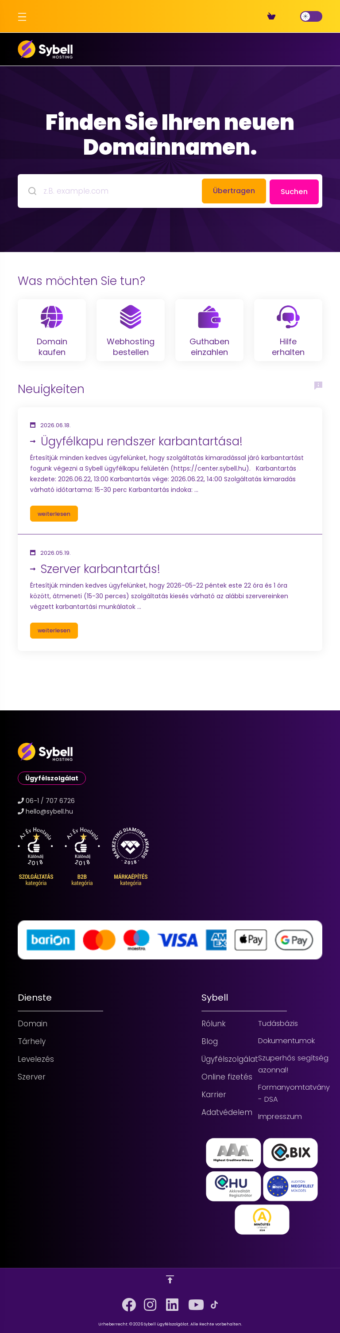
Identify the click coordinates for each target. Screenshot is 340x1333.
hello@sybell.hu (49, 808)
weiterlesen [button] (56, 533)
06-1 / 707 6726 (50, 798)
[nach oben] (170, 1279)
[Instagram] (148, 1301)
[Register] (286, 16)
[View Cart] (273, 16)
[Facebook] (126, 1301)
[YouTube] (192, 1301)
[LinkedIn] (170, 1301)
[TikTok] (214, 1304)
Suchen (293, 190)
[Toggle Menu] (21, 16)
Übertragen (229, 190)
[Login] (293, 16)
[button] (170, 490)
